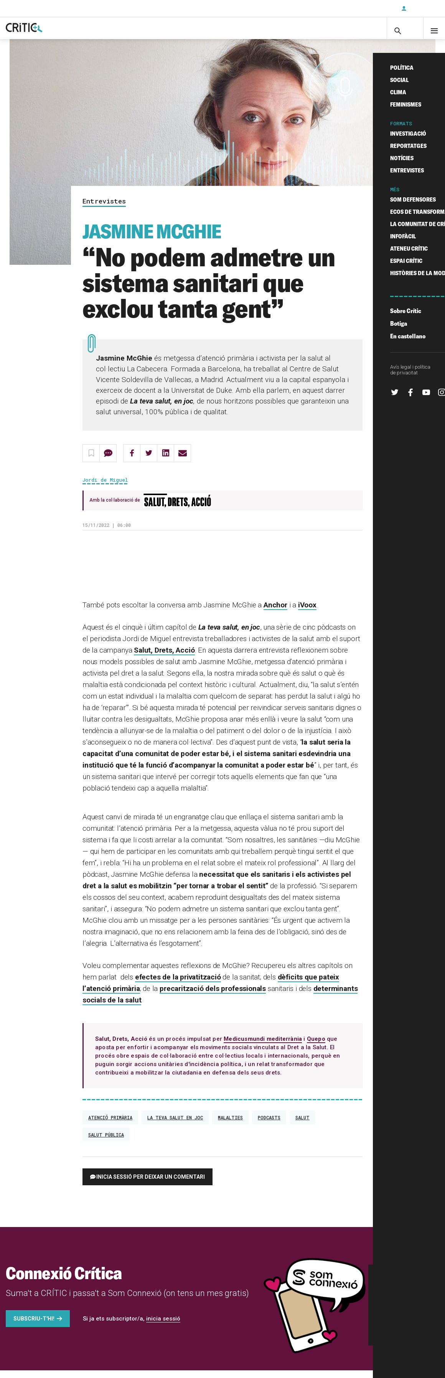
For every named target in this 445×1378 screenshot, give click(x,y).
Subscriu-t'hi (370, 8)
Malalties (230, 1125)
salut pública (106, 1142)
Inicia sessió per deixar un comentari (150, 1184)
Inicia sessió (422, 8)
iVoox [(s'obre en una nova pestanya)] (307, 612)
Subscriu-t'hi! (33, 1326)
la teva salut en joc (175, 1125)
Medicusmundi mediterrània (263, 1046)
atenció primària (110, 1125)
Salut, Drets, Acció (164, 657)
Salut (302, 1125)
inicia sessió (163, 1326)
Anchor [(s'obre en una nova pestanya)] (275, 612)
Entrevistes (104, 209)
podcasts (269, 1125)
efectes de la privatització (178, 984)
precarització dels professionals (213, 996)
